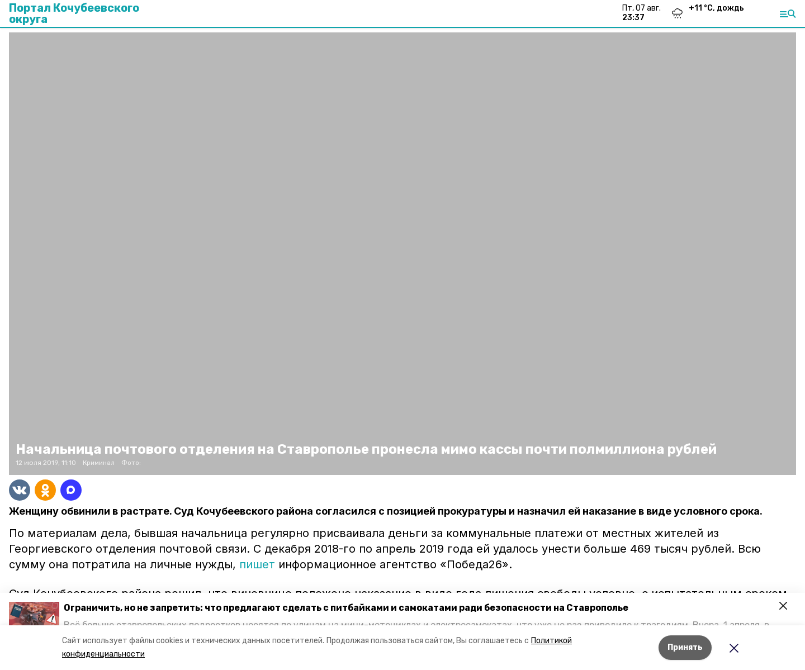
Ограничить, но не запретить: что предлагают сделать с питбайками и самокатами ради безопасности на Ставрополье (346, 607)
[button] (34, 616)
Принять (685, 647)
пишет (257, 564)
